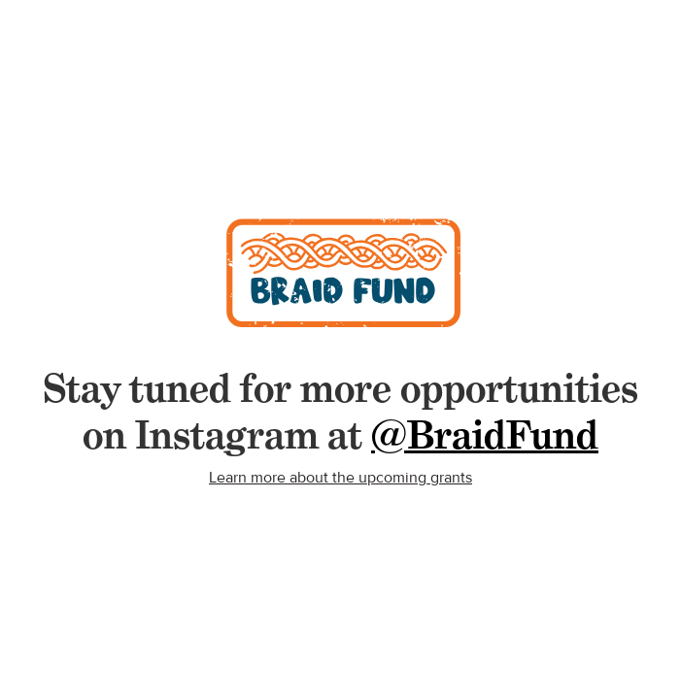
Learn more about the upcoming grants (340, 477)
